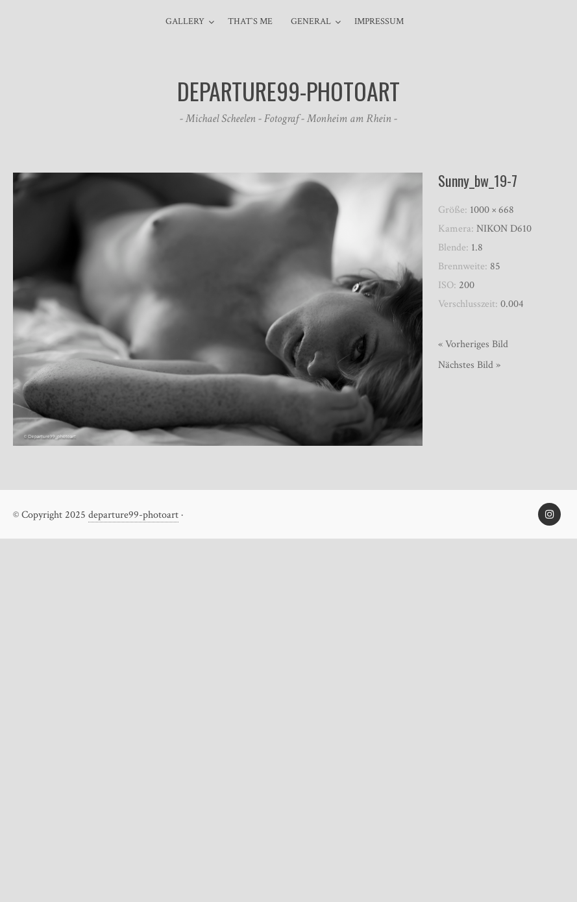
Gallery (185, 21)
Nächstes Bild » (469, 365)
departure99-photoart (133, 515)
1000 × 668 (492, 210)
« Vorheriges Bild (473, 344)
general (311, 21)
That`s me (250, 21)
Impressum (379, 21)
